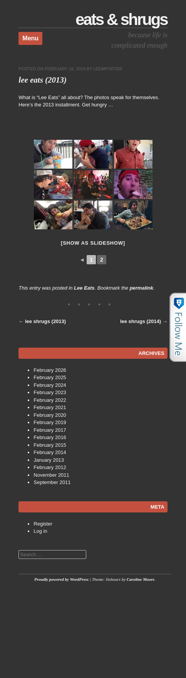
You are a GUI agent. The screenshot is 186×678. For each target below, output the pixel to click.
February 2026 (50, 370)
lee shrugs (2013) (42, 321)
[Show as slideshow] (93, 243)
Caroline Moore (140, 579)
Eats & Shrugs (121, 19)
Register (43, 524)
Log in (40, 531)
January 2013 (49, 460)
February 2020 (50, 415)
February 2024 (50, 385)
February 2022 (50, 400)
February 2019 (50, 422)
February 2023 (50, 392)
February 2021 (50, 407)
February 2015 (50, 445)
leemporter (107, 68)
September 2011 (52, 482)
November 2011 (51, 475)
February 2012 (50, 467)
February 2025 (50, 377)
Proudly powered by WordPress (61, 579)
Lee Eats (84, 288)
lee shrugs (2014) (144, 321)
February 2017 (50, 430)
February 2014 (50, 452)
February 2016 (50, 437)
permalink (141, 288)
